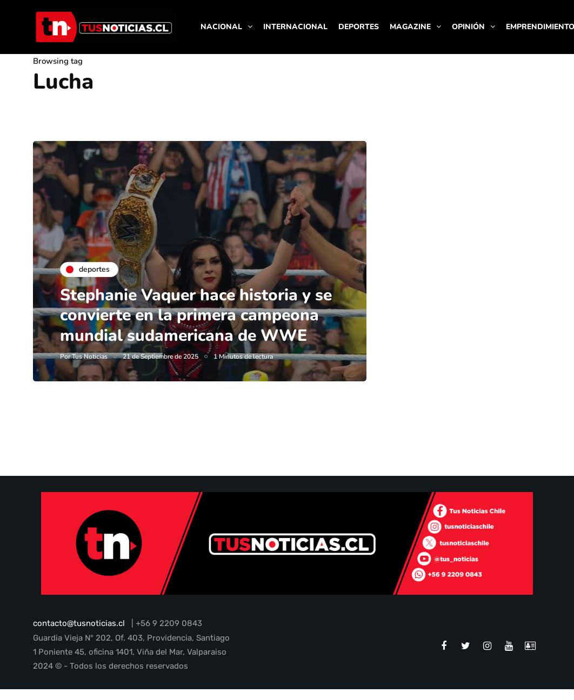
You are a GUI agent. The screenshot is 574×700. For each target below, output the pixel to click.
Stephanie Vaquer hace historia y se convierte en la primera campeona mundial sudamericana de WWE (196, 315)
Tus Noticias (90, 356)
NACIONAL (221, 27)
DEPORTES (358, 27)
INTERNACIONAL (295, 27)
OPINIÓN (468, 27)
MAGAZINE (410, 27)
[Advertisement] (470, 208)
